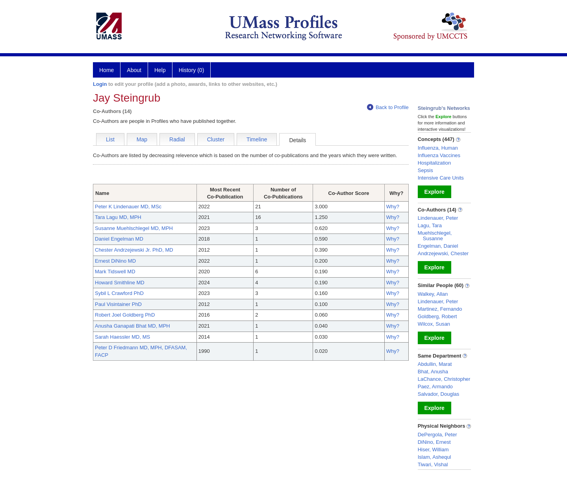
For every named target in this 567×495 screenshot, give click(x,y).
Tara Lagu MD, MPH (118, 217)
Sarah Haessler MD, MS (122, 337)
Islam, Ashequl (434, 457)
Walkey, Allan (433, 294)
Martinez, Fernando (440, 309)
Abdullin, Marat (435, 364)
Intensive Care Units (441, 178)
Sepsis (425, 170)
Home (106, 70)
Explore (434, 192)
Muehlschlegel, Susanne (435, 235)
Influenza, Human (438, 148)
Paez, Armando (435, 386)
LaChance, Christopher (444, 379)
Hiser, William (433, 449)
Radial (177, 139)
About (134, 70)
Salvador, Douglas (439, 394)
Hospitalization (434, 163)
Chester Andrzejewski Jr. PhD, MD (134, 250)
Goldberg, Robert (437, 316)
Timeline (256, 139)
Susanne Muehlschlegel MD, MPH (134, 228)
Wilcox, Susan (434, 324)
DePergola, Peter (437, 435)
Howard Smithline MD (120, 283)
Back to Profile (388, 107)
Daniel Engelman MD (119, 239)
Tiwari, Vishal (433, 464)
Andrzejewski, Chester (443, 253)
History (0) (191, 70)
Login (100, 84)
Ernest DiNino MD (115, 261)
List (110, 139)
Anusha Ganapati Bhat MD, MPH (132, 326)
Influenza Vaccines (439, 155)
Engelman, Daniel (438, 246)
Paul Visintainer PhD (118, 304)
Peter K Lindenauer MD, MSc (128, 206)
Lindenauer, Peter (438, 218)
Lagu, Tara (430, 225)
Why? (392, 206)
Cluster (215, 139)
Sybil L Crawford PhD (119, 293)
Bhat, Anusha (433, 371)
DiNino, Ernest (434, 442)
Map (142, 139)
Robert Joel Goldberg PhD (125, 315)
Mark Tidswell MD (115, 271)
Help (160, 70)
